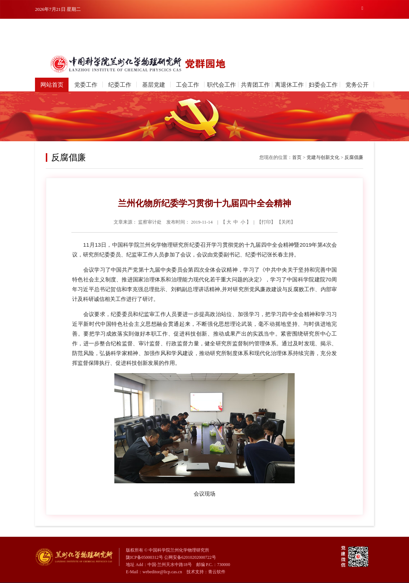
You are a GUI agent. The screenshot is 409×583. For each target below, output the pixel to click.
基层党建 (153, 85)
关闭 (286, 222)
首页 (297, 157)
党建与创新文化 (323, 157)
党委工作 (85, 85)
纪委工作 (119, 85)
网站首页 (51, 85)
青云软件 (216, 571)
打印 (266, 222)
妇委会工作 (323, 85)
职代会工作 (221, 85)
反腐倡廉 (353, 157)
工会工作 (187, 85)
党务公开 (357, 85)
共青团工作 (255, 85)
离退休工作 (289, 85)
